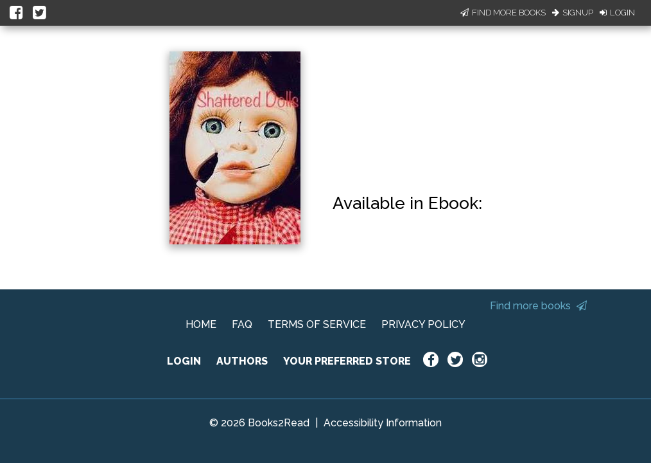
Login (617, 12)
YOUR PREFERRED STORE (347, 361)
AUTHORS (242, 361)
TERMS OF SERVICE (317, 324)
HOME (201, 324)
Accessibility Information (383, 423)
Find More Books (503, 12)
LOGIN (184, 361)
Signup (572, 12)
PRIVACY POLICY (423, 324)
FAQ (242, 324)
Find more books (538, 306)
